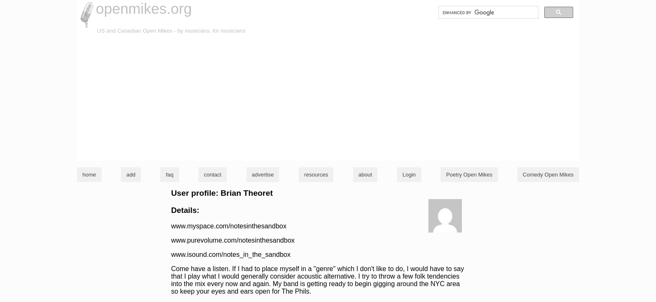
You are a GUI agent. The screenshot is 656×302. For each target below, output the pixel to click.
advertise (263, 174)
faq (169, 174)
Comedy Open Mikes (548, 174)
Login (409, 174)
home (89, 174)
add (131, 174)
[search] (488, 12)
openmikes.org (144, 8)
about (365, 174)
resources (316, 174)
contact (212, 174)
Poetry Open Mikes (469, 174)
